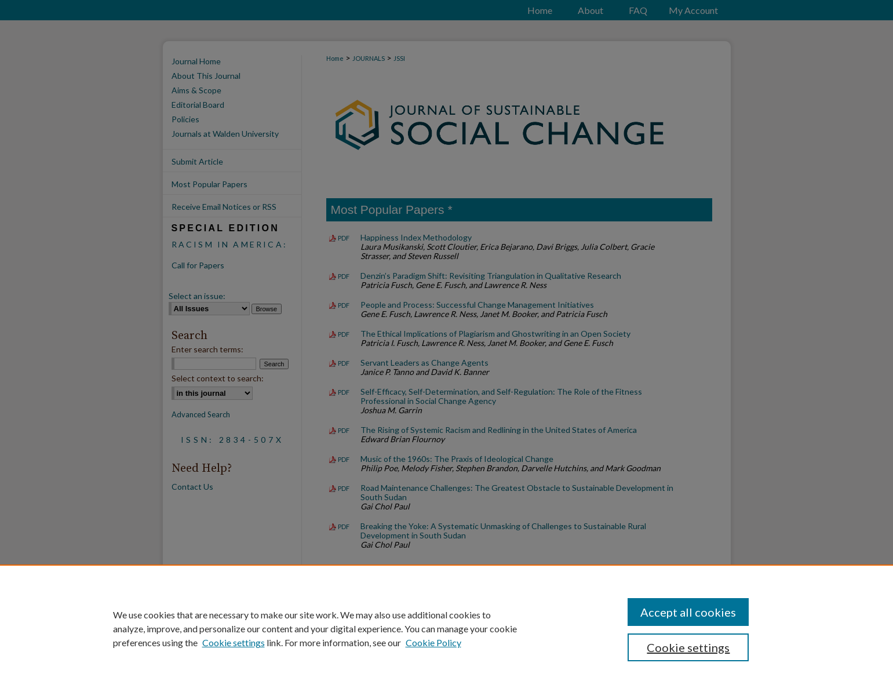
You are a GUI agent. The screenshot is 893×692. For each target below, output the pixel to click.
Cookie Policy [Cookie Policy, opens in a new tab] (433, 642)
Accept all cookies (688, 612)
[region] (446, 628)
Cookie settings (233, 642)
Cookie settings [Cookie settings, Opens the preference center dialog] (688, 647)
